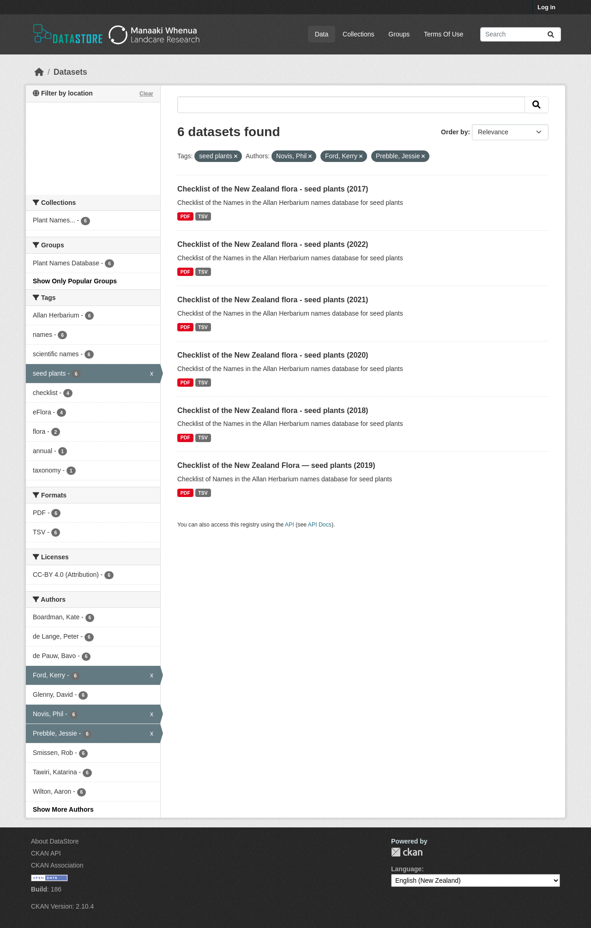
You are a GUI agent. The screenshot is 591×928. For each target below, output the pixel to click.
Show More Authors (63, 809)
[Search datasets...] (520, 34)
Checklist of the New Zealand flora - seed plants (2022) (272, 244)
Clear (146, 93)
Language (406, 869)
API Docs (320, 524)
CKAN (406, 852)
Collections (358, 34)
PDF (185, 216)
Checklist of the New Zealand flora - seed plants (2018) (272, 410)
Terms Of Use (444, 34)
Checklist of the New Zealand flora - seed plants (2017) (272, 189)
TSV (202, 216)
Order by (454, 132)
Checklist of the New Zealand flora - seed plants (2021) (272, 300)
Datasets (70, 72)
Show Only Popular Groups (75, 281)
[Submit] (551, 34)
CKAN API (46, 853)
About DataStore (55, 841)
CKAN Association (57, 865)
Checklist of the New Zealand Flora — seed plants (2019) (276, 465)
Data (322, 34)
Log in (546, 7)
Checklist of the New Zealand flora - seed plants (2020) (272, 355)
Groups (399, 34)
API (289, 524)
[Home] (39, 72)
